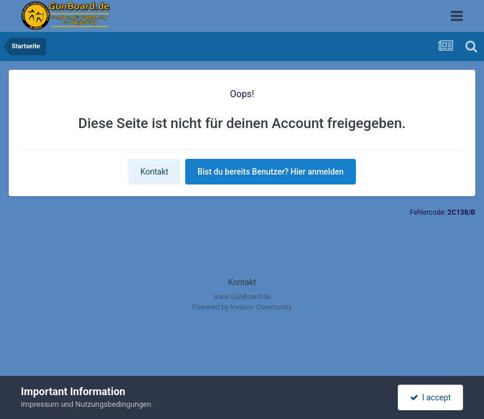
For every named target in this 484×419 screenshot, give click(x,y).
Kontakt (154, 171)
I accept (430, 397)
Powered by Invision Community (242, 307)
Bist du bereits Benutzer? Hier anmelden (270, 171)
